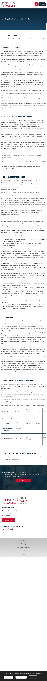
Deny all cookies (21, 677)
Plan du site (23, 540)
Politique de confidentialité (24, 547)
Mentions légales (23, 544)
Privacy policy (41, 677)
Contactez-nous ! (8, 520)
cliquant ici (42, 39)
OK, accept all (8, 677)
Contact (23, 480)
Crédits (23, 551)
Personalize (33, 677)
